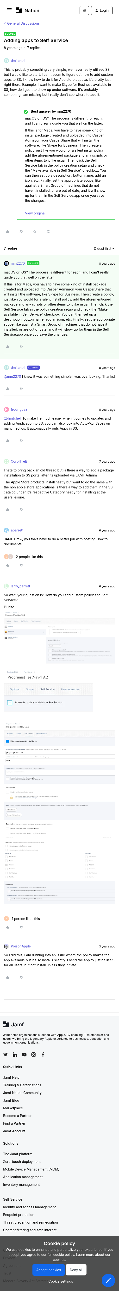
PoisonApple (21, 946)
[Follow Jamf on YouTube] (24, 1054)
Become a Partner (17, 1116)
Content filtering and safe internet (29, 1230)
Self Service (12, 1199)
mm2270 (18, 263)
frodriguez (19, 409)
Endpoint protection (18, 1215)
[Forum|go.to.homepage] (27, 10)
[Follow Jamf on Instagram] (33, 1054)
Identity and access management (29, 1207)
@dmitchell (12, 418)
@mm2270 (12, 376)
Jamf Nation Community (22, 1093)
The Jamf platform (17, 1154)
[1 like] (22, 918)
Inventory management (21, 1184)
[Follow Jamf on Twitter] (5, 1054)
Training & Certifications (22, 1085)
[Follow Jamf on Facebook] (43, 1054)
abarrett (17, 530)
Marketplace (13, 1108)
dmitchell (18, 61)
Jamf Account (14, 1131)
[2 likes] (23, 556)
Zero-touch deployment (22, 1162)
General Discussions (23, 23)
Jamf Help (11, 1077)
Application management (23, 1177)
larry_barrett (20, 586)
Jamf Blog (11, 1100)
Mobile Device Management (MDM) (31, 1169)
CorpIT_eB (19, 461)
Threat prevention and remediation (30, 1222)
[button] (9, 11)
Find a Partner (14, 1123)
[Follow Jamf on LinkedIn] (15, 1054)
